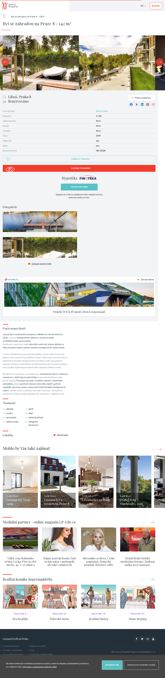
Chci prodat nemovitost (13, 654)
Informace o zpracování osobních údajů (40, 667)
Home (5, 15)
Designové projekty (37, 646)
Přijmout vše (112, 665)
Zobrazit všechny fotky (40, 264)
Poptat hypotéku (79, 187)
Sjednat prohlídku (80, 168)
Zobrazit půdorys (80, 159)
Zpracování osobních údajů (41, 654)
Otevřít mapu (61, 435)
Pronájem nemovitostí (12, 650)
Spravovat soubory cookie (141, 665)
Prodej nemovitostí (11, 646)
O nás (31, 650)
